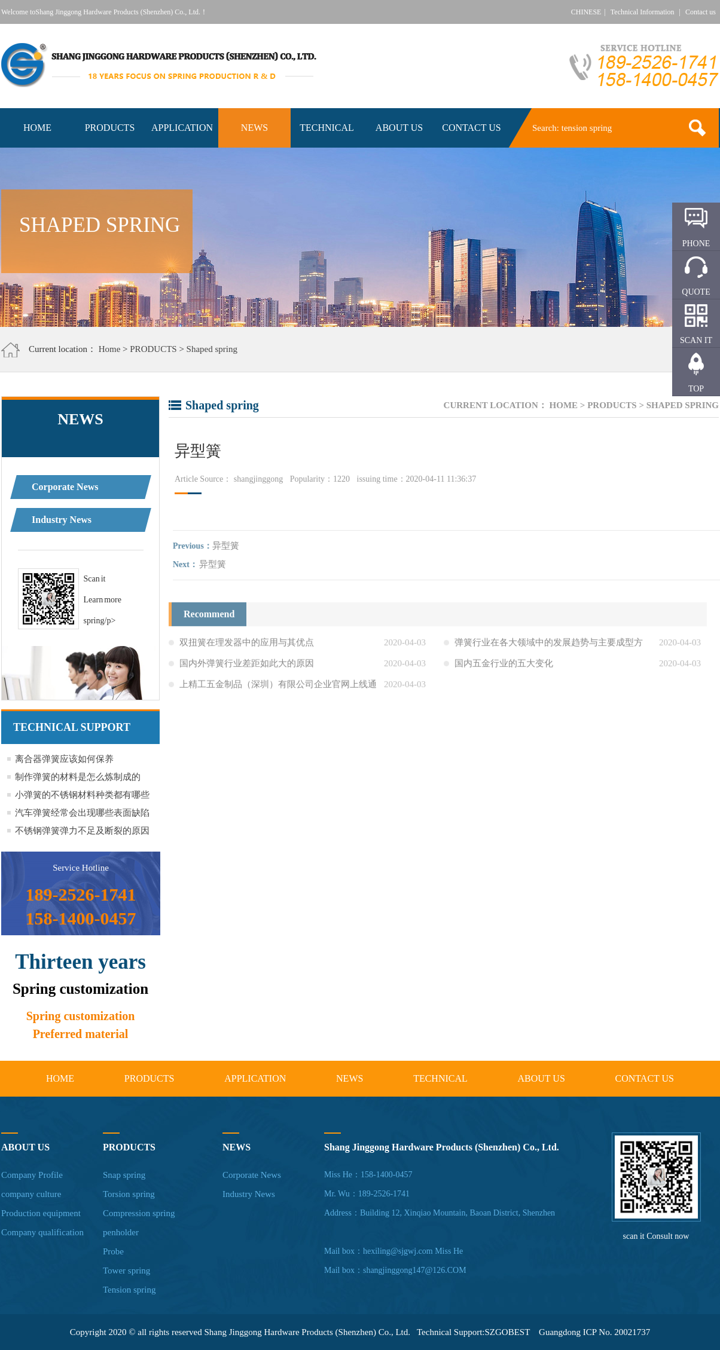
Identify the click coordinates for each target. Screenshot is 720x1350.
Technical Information (643, 12)
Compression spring (139, 1213)
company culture (31, 1194)
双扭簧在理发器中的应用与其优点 (246, 645)
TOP (696, 388)
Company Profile (32, 1175)
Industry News (61, 520)
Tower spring (126, 1270)
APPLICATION (182, 128)
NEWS (254, 128)
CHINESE (586, 12)
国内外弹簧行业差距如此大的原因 (246, 666)
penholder (121, 1232)
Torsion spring (129, 1194)
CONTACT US (471, 128)
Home (110, 349)
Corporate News (65, 487)
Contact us (700, 12)
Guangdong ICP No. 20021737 (594, 1332)
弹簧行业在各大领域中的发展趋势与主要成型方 (548, 645)
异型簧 (228, 545)
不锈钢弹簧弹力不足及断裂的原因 (82, 830)
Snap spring (124, 1175)
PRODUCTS (110, 128)
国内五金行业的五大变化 (503, 666)
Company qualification (42, 1232)
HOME (37, 128)
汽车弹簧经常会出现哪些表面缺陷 (82, 813)
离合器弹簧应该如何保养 (64, 759)
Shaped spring (212, 349)
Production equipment (41, 1213)
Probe (113, 1251)
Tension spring (129, 1289)
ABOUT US (399, 128)
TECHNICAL (327, 128)
